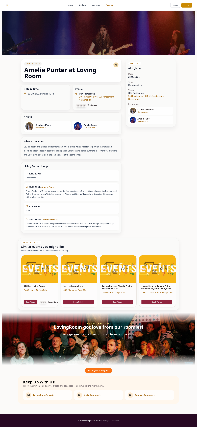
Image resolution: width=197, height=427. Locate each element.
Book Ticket (30, 302)
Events (109, 5)
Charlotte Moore (49, 219)
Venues (96, 5)
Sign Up (186, 5)
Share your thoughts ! (98, 370)
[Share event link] (115, 65)
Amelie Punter (48, 187)
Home (69, 5)
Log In (175, 5)
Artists (82, 5)
